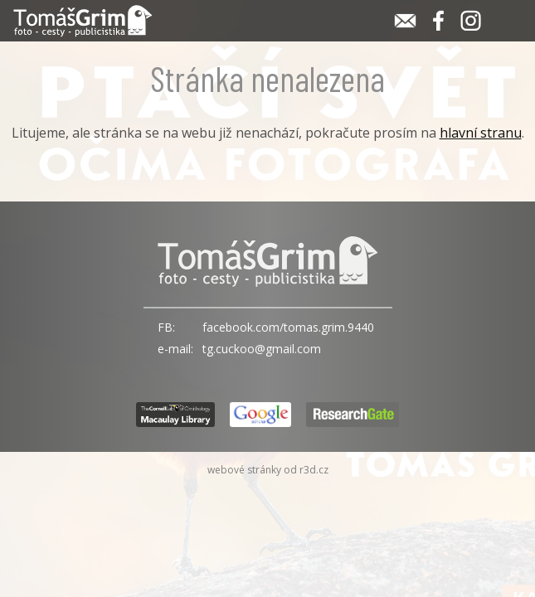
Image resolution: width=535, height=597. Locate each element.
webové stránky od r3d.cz (267, 470)
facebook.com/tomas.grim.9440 (288, 327)
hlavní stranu (481, 133)
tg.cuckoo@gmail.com (261, 349)
